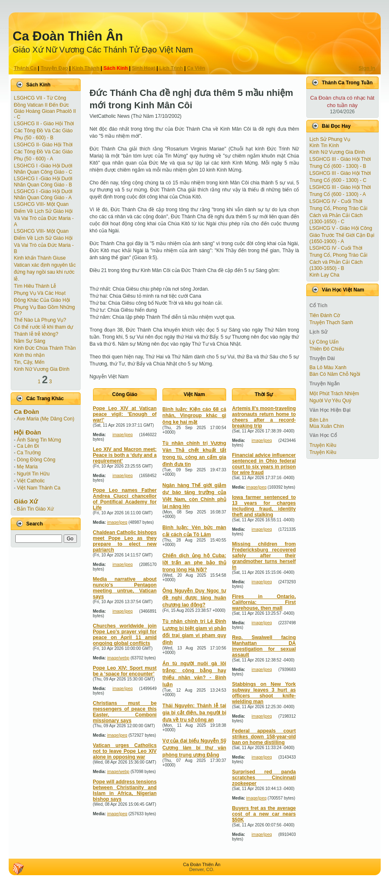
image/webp (118, 658)
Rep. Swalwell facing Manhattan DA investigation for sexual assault (264, 646)
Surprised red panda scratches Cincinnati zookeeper (264, 777)
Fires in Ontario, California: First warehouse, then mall (264, 602)
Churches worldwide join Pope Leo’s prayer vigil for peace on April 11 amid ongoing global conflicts (125, 634)
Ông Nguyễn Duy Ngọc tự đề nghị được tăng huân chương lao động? (194, 598)
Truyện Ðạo (54, 68)
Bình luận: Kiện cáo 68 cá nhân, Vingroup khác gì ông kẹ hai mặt (194, 415)
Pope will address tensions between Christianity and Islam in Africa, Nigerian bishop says (125, 790)
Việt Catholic (31, 481)
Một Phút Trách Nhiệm (334, 393)
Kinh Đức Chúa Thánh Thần (45, 348)
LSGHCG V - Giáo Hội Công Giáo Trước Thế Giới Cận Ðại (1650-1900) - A (342, 234)
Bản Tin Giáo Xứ (35, 509)
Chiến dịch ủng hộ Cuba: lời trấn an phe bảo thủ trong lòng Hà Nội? (194, 563)
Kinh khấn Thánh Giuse (40, 258)
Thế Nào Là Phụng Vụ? (40, 320)
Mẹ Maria (27, 467)
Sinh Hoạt (143, 68)
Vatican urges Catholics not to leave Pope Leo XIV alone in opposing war (125, 751)
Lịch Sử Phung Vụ (330, 139)
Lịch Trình (171, 68)
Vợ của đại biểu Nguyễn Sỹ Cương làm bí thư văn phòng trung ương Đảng (194, 748)
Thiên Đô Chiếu (327, 349)
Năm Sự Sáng (29, 341)
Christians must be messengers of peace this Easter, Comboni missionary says (125, 711)
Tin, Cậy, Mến (29, 362)
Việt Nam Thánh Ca (38, 488)
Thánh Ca (25, 68)
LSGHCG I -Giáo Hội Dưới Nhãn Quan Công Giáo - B (43, 182)
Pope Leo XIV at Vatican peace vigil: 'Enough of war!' (125, 414)
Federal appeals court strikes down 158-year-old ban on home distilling (264, 736)
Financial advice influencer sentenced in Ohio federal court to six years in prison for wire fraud (264, 463)
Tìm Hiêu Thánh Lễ (35, 286)
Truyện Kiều (323, 445)
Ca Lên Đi (28, 446)
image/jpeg (122, 434)
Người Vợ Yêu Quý (330, 400)
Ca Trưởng (29, 453)
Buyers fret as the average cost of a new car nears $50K (264, 814)
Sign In (367, 68)
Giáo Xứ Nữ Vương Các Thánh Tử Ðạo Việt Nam (103, 49)
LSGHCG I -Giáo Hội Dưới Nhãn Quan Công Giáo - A (43, 195)
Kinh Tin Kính (324, 145)
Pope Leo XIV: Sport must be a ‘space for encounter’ (125, 671)
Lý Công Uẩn (324, 342)
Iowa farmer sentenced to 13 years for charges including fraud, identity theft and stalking (264, 506)
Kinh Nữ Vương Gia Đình (41, 369)
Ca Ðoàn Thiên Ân (68, 36)
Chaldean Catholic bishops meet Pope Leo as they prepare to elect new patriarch (125, 541)
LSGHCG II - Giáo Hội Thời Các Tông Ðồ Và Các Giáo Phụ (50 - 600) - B (44, 131)
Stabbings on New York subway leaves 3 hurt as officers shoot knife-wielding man (264, 692)
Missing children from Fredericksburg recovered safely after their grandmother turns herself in (264, 555)
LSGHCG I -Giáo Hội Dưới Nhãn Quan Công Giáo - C (43, 169)
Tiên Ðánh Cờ (325, 315)
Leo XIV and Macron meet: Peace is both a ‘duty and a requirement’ (125, 455)
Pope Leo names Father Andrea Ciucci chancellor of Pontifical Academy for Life (125, 499)
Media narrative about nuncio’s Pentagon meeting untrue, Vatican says (125, 587)
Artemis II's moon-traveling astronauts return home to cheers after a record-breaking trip (264, 417)
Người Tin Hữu (33, 474)
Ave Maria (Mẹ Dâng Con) (45, 419)
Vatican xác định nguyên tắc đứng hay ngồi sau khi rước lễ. (45, 272)
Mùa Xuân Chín (327, 426)
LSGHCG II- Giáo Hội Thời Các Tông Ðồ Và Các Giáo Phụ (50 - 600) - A (43, 152)
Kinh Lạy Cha (324, 275)
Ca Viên (196, 68)
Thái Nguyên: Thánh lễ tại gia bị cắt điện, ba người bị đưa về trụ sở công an (194, 713)
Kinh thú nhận (29, 355)
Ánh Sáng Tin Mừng (39, 440)
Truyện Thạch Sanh (331, 322)
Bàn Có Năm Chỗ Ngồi (335, 374)
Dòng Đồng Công (36, 460)
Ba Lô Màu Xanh (328, 367)
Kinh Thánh (85, 68)
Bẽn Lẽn (319, 420)
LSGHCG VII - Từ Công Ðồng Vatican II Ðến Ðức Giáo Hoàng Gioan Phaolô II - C (45, 107)
